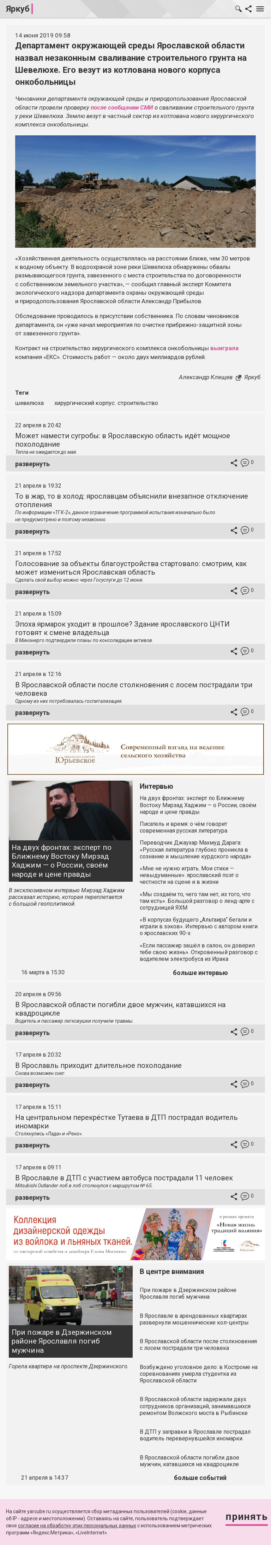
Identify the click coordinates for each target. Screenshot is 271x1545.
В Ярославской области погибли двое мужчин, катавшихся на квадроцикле (189, 1461)
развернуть (32, 464)
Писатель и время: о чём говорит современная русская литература (183, 827)
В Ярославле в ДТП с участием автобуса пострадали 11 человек (124, 1178)
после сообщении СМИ (122, 107)
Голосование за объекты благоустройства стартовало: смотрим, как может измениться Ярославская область (131, 567)
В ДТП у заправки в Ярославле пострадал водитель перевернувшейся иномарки (195, 1435)
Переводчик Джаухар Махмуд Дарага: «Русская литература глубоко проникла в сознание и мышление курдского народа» (195, 849)
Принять (246, 1516)
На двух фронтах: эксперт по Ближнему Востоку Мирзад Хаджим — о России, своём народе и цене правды (62, 861)
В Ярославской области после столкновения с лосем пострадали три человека (198, 1344)
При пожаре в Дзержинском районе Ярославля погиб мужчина (62, 1341)
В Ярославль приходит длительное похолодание (98, 1065)
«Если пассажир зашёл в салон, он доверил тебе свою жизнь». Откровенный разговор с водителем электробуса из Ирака (199, 952)
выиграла (224, 348)
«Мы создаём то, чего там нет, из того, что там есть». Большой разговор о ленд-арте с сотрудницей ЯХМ (197, 901)
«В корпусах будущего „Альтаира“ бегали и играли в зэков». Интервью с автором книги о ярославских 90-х (199, 926)
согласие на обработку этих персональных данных (77, 1525)
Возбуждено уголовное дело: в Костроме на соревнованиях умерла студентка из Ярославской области (199, 1374)
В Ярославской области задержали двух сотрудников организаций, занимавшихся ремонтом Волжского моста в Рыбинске (195, 1406)
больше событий (200, 1477)
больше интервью (200, 972)
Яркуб (18, 9)
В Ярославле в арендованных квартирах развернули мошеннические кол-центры (194, 1319)
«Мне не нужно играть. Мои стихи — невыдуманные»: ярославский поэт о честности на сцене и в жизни (189, 875)
